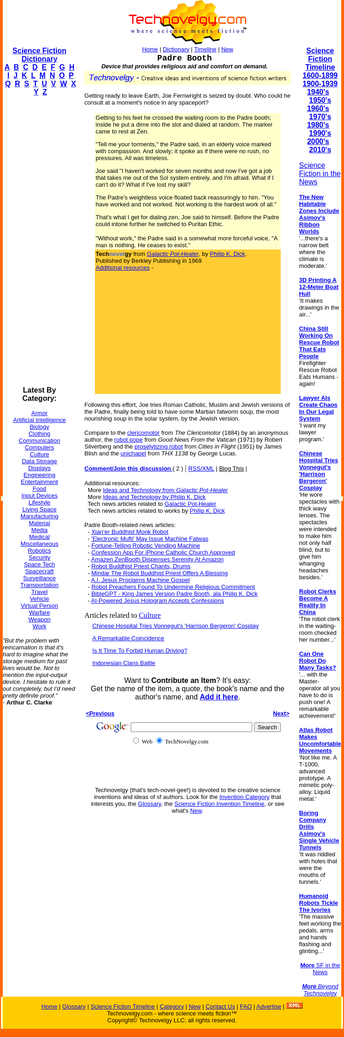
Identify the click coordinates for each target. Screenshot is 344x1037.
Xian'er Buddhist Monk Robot (129, 531)
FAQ (246, 1006)
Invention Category (244, 796)
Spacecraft (39, 571)
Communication (39, 440)
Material (39, 523)
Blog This (231, 468)
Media (39, 530)
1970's (320, 117)
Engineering (39, 474)
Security (39, 557)
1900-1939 (320, 84)
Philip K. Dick (227, 253)
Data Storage (39, 461)
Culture (39, 454)
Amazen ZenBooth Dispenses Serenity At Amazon (157, 559)
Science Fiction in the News (320, 173)
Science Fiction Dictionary (39, 55)
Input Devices (40, 495)
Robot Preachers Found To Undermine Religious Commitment (173, 586)
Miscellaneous (39, 543)
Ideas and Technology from (165, 490)
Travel (39, 591)
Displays (39, 468)
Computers (39, 447)
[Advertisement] (39, 241)
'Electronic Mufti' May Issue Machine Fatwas (149, 538)
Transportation (39, 585)
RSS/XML (202, 468)
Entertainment (39, 481)
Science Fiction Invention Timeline (219, 803)
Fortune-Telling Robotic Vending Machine (145, 545)
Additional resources (123, 267)
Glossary (149, 803)
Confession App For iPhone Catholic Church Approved (163, 552)
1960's (318, 108)
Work (39, 626)
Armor (39, 413)
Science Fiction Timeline (320, 59)
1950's (320, 100)
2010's (320, 150)
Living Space (39, 509)
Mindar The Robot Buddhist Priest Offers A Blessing (159, 573)
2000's (318, 141)
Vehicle (39, 598)
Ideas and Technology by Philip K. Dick (154, 497)
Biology (40, 426)
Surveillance (39, 578)
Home (150, 49)
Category (172, 1006)
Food (39, 488)
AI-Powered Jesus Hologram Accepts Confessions (157, 600)
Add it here (219, 697)
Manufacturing (39, 516)
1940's (318, 92)
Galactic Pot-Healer (190, 503)
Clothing (39, 433)
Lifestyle (39, 502)
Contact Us (220, 1006)
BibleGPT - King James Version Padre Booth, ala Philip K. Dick (174, 593)
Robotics (39, 550)
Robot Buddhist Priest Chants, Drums (140, 566)
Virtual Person (39, 605)
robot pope (128, 439)
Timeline (205, 49)
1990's (320, 133)
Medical (39, 536)
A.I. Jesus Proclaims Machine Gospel (140, 580)
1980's (318, 125)
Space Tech (39, 564)
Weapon (39, 619)
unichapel (133, 453)
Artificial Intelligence (39, 419)
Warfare (39, 612)
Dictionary (176, 49)
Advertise (268, 1006)
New (227, 49)
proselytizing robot (158, 446)
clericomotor (143, 432)
